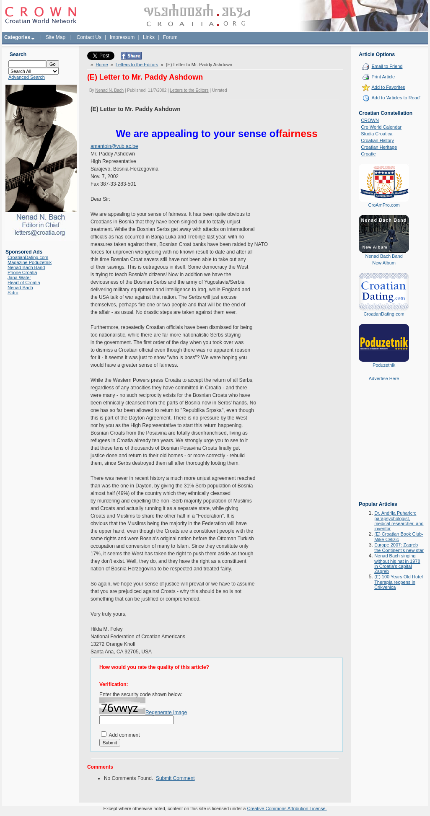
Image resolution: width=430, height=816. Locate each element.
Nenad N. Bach (109, 90)
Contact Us (89, 37)
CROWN (370, 120)
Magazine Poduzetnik (30, 262)
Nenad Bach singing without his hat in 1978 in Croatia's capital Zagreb (397, 563)
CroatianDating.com (28, 257)
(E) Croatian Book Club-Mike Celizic (398, 536)
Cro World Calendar (381, 127)
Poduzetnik (384, 365)
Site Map (55, 37)
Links (149, 37)
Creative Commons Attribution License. (286, 808)
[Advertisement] (384, 447)
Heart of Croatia (24, 282)
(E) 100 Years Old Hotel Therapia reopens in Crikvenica (398, 582)
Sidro (13, 292)
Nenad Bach (20, 287)
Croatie (368, 153)
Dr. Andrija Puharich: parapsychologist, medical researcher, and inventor (398, 520)
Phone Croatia (22, 272)
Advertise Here (384, 378)
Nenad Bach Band (26, 267)
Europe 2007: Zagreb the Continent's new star (399, 547)
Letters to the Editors (137, 64)
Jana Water (19, 277)
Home (102, 64)
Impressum (122, 37)
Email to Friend (386, 66)
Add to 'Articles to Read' (395, 97)
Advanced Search (26, 77)
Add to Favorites (388, 87)
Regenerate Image (166, 712)
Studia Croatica (376, 133)
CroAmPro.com (384, 204)
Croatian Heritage (379, 147)
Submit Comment (175, 778)
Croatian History (377, 140)
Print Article (383, 76)
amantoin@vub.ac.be (114, 146)
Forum (170, 37)
